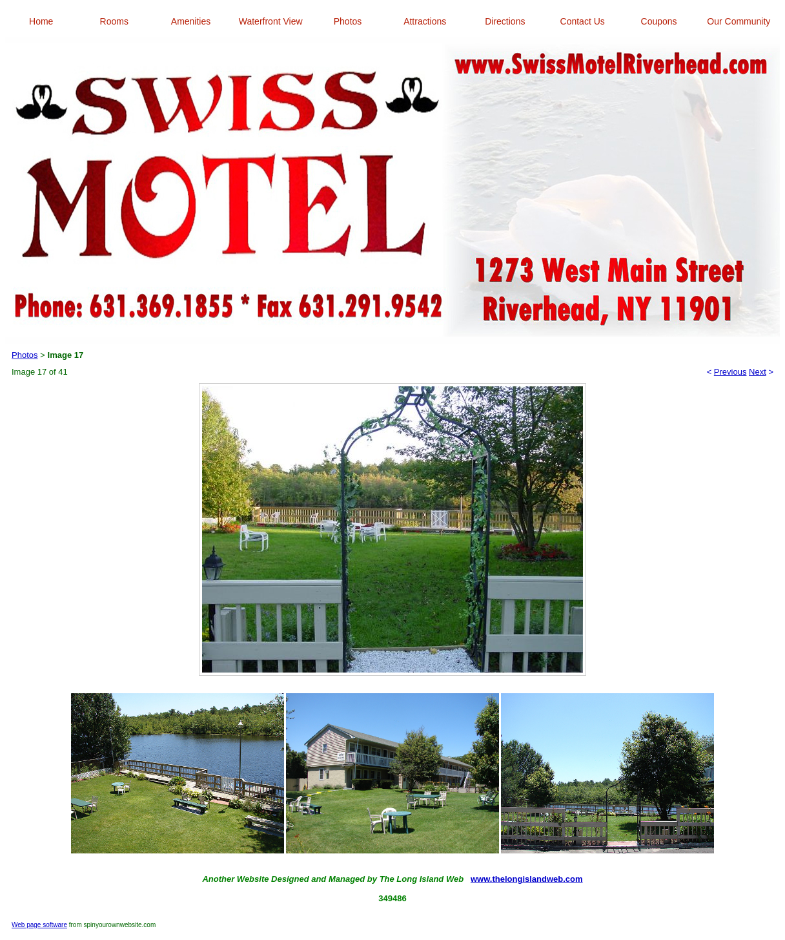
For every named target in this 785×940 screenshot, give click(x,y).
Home (41, 21)
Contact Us (582, 21)
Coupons (659, 21)
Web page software (39, 924)
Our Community (738, 21)
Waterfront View (271, 21)
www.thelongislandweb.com (527, 879)
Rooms (114, 21)
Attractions (424, 21)
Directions (505, 21)
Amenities (190, 21)
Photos (348, 21)
